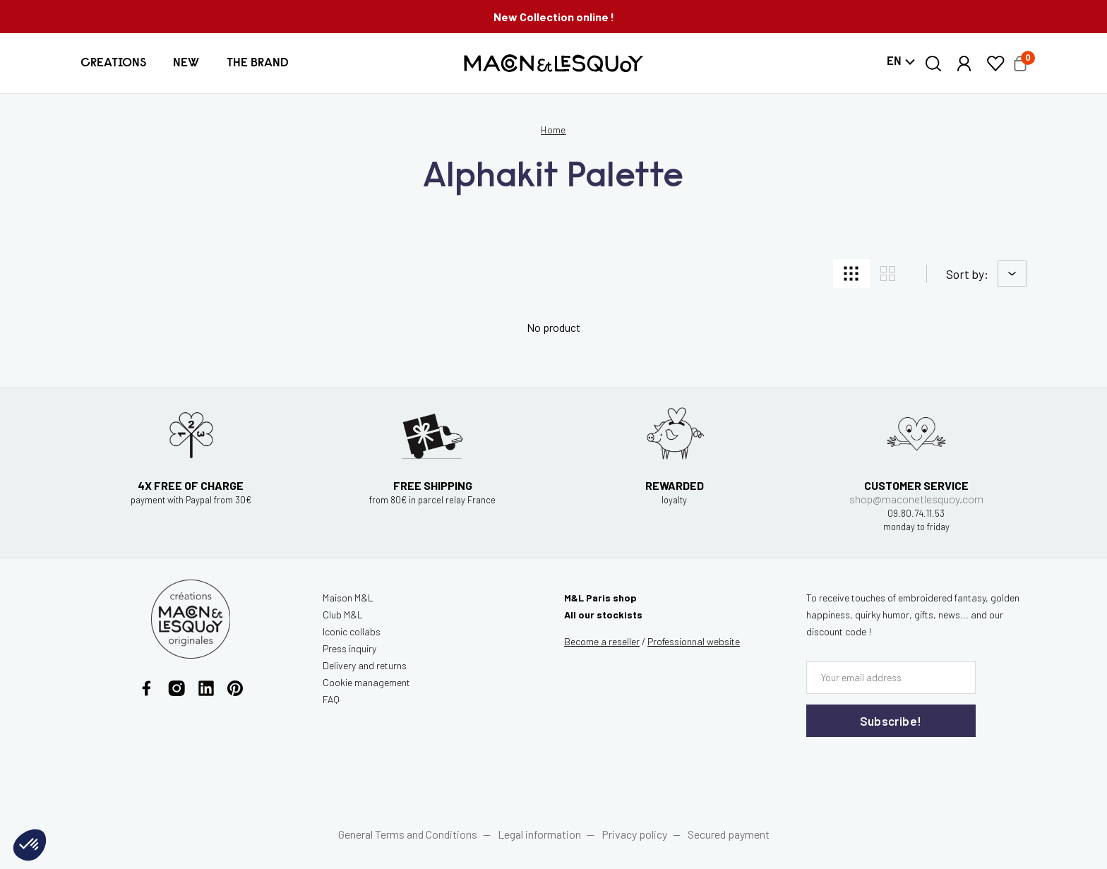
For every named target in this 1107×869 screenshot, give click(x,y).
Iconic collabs (352, 631)
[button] (113, 63)
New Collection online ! (553, 16)
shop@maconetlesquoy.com (916, 498)
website (693, 641)
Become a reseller (602, 641)
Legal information (539, 834)
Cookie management (366, 682)
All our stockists (603, 615)
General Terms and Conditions (407, 834)
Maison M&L (348, 598)
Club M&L (343, 615)
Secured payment (729, 834)
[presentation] (891, 766)
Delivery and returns (365, 665)
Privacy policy (634, 834)
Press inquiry (349, 648)
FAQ (331, 699)
